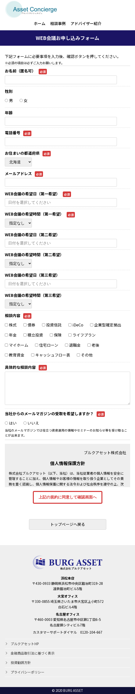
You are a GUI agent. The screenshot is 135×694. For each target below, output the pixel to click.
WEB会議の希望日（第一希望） (38, 194)
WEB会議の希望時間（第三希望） (34, 295)
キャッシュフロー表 (50, 355)
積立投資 (33, 335)
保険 (56, 335)
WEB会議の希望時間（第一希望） (40, 214)
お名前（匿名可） (26, 71)
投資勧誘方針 (21, 662)
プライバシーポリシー (27, 672)
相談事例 (58, 23)
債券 (29, 325)
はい (11, 423)
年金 (11, 335)
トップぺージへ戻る (67, 524)
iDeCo (75, 325)
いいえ (31, 423)
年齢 (9, 112)
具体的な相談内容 (26, 367)
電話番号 (18, 132)
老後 (93, 345)
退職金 (73, 345)
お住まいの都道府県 (28, 153)
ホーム (39, 23)
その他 (84, 355)
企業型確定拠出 (105, 325)
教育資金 (14, 355)
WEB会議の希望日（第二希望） (32, 234)
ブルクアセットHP (25, 643)
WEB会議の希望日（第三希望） (32, 275)
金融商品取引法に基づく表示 (33, 653)
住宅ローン (46, 345)
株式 (11, 325)
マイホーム (16, 345)
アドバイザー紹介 (86, 23)
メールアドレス (24, 173)
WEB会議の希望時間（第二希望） (34, 254)
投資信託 (52, 325)
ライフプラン (82, 335)
